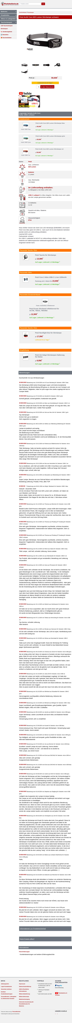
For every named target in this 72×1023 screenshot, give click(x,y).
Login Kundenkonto (6, 986)
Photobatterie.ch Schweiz (61, 994)
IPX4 (29, 220)
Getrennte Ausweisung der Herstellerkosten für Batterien (26, 1004)
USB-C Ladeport (34, 195)
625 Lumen (32, 167)
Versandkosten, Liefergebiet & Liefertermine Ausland (8, 997)
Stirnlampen (31, 12)
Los (43, 3)
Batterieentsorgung (24, 999)
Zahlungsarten (5, 983)
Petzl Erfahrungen (24, 951)
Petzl (30, 161)
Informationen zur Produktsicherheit (33, 928)
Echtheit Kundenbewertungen (6, 993)
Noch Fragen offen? (27, 939)
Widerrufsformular (24, 996)
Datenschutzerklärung (25, 986)
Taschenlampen (23, 12)
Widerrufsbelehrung (24, 994)
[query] (30, 4)
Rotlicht (31, 172)
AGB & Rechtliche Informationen (24, 990)
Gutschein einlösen (6, 989)
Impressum (22, 983)
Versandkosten (16, 1011)
